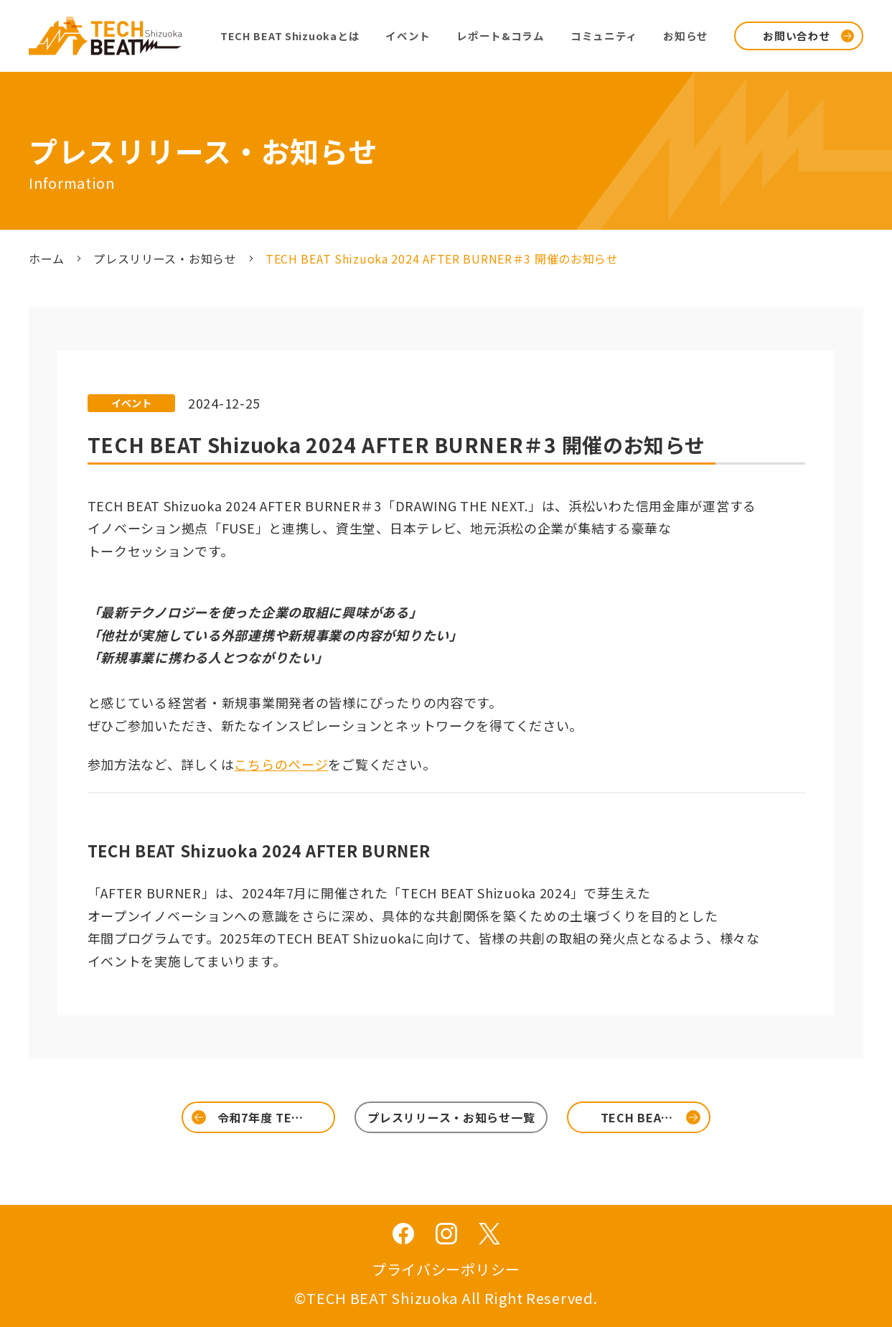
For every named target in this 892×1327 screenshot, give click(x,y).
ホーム (47, 258)
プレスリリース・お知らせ (165, 258)
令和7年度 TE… (260, 1117)
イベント (131, 403)
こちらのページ (281, 764)
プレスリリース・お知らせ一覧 (451, 1117)
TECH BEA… (637, 1117)
